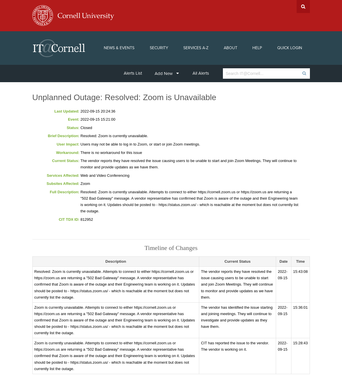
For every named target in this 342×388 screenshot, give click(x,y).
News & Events (119, 47)
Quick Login (289, 47)
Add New (167, 73)
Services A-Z (195, 47)
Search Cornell (303, 6)
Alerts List (133, 73)
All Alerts (201, 73)
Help (257, 47)
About (230, 47)
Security (159, 47)
